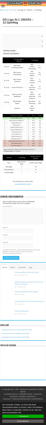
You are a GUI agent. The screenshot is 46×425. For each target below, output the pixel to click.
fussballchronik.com (11, 394)
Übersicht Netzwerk (21, 311)
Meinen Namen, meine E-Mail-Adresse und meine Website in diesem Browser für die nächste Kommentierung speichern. (21, 251)
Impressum (7, 399)
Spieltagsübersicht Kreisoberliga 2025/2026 (16, 330)
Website (5, 242)
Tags (30, 267)
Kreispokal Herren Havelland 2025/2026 (15, 333)
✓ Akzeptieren (23, 416)
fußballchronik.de (26, 394)
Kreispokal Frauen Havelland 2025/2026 (15, 337)
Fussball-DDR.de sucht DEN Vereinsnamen (30, 301)
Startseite (4, 10)
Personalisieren (23, 421)
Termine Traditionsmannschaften (26, 292)
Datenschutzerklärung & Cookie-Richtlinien (28, 399)
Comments (22, 267)
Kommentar (7, 206)
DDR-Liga (13, 10)
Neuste (4, 267)
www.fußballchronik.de (23, 184)
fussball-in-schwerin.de (27, 396)
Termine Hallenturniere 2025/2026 (27, 272)
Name (5, 227)
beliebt (12, 267)
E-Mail (5, 235)
